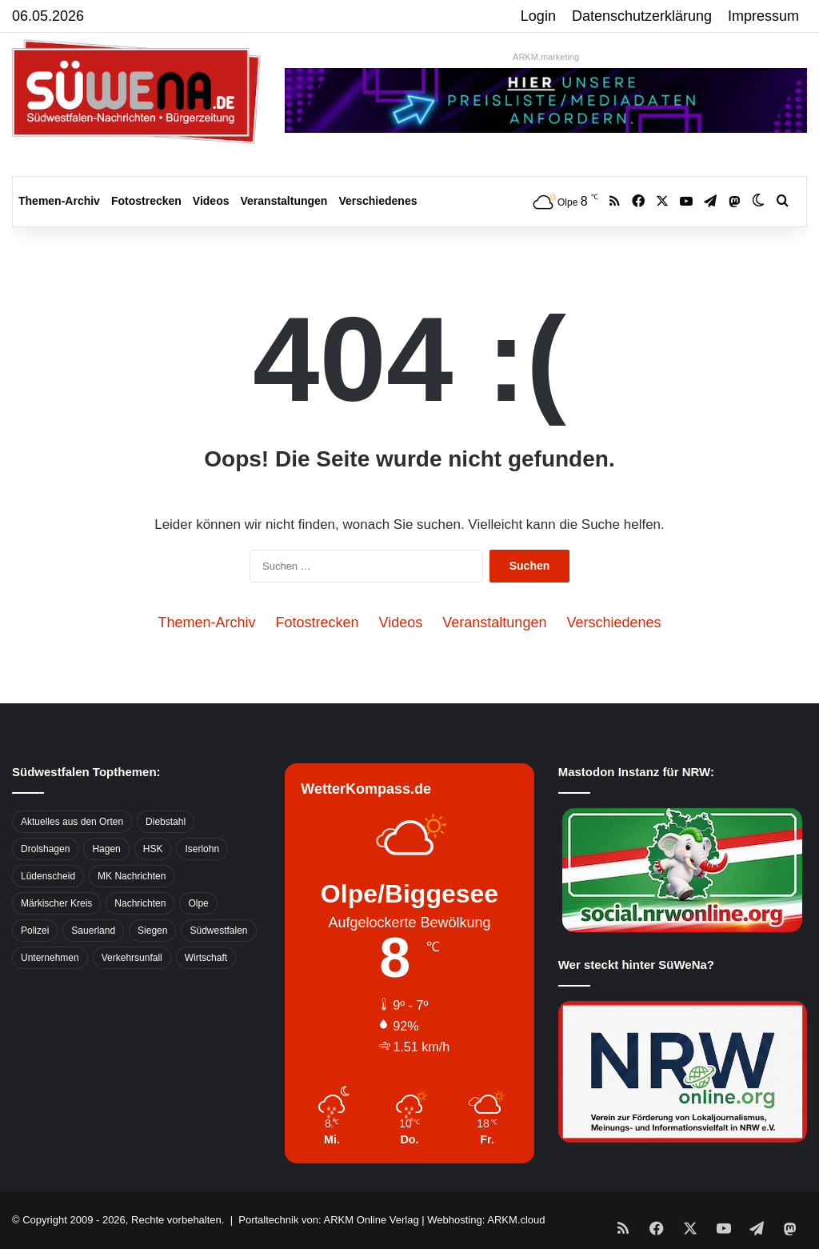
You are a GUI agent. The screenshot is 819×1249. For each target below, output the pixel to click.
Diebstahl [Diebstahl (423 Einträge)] (166, 821)
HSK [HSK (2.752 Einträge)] (153, 849)
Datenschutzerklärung (642, 16)
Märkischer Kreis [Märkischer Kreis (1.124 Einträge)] (56, 903)
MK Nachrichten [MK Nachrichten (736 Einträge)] (132, 876)
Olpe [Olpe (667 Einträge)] (198, 903)
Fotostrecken (146, 200)
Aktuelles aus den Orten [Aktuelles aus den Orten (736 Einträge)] (72, 821)
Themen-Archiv (59, 200)
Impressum (763, 16)
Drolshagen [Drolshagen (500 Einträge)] (45, 849)
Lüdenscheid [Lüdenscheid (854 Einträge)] (48, 876)
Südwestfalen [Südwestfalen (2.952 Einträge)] (218, 930)
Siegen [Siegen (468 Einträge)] (152, 930)
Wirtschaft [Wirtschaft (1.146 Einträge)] (206, 957)
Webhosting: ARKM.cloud (486, 1220)
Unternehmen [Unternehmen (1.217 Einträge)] (50, 957)
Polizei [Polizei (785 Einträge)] (35, 930)
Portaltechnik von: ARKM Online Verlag (328, 1220)
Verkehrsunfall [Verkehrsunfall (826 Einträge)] (132, 957)
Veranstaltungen (284, 200)
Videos (211, 200)
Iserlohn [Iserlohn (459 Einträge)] (202, 849)
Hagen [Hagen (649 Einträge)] (106, 849)
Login (538, 16)
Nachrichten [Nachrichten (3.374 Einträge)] (140, 903)
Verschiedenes (377, 200)
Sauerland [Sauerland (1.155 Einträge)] (93, 930)
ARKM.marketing (546, 57)
